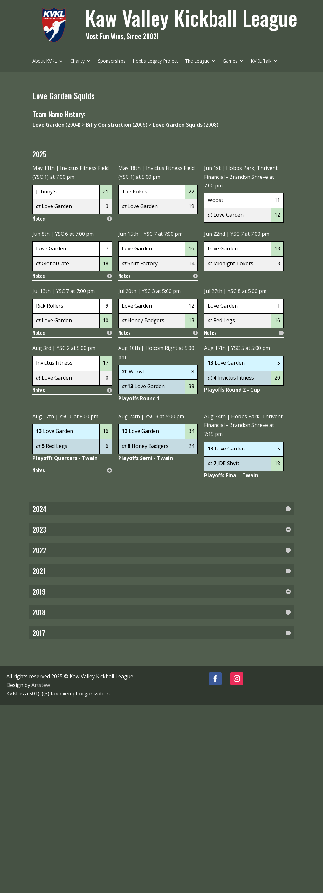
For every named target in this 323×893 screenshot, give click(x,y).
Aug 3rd (41, 348)
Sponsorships (112, 61)
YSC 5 (237, 348)
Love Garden (57, 206)
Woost (215, 200)
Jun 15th (128, 233)
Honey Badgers (145, 320)
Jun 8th (41, 233)
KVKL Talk (261, 61)
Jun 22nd (214, 233)
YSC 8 (234, 291)
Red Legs (224, 320)
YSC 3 (148, 291)
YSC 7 (150, 233)
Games (230, 61)
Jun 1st (212, 167)
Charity (77, 61)
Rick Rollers (49, 305)
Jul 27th (213, 291)
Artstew (40, 684)
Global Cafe (55, 263)
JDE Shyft (228, 463)
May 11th (43, 167)
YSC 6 (61, 233)
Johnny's (46, 191)
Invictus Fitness (54, 362)
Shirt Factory (142, 263)
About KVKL (44, 61)
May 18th (129, 167)
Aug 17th (215, 348)
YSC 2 (63, 348)
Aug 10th (129, 348)
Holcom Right (161, 348)
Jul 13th (41, 291)
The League (197, 61)
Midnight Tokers (233, 263)
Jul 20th (127, 291)
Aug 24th (129, 416)
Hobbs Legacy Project (155, 61)
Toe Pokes (134, 191)
